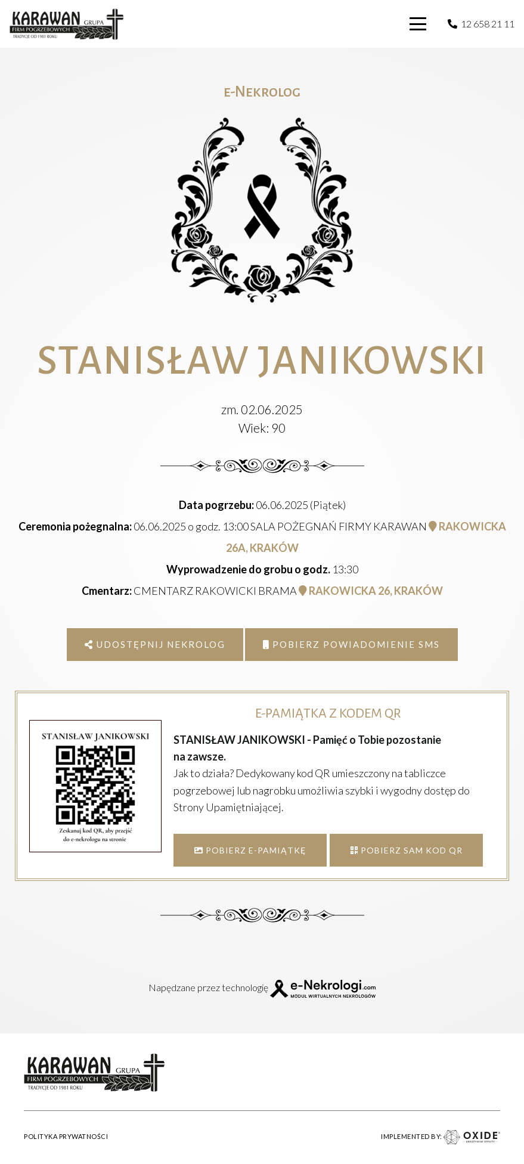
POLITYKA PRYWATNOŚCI (66, 1136)
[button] (418, 23)
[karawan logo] (67, 24)
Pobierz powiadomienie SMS (351, 644)
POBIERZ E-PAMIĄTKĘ (250, 850)
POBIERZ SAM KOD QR (407, 850)
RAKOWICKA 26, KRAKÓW (371, 590)
